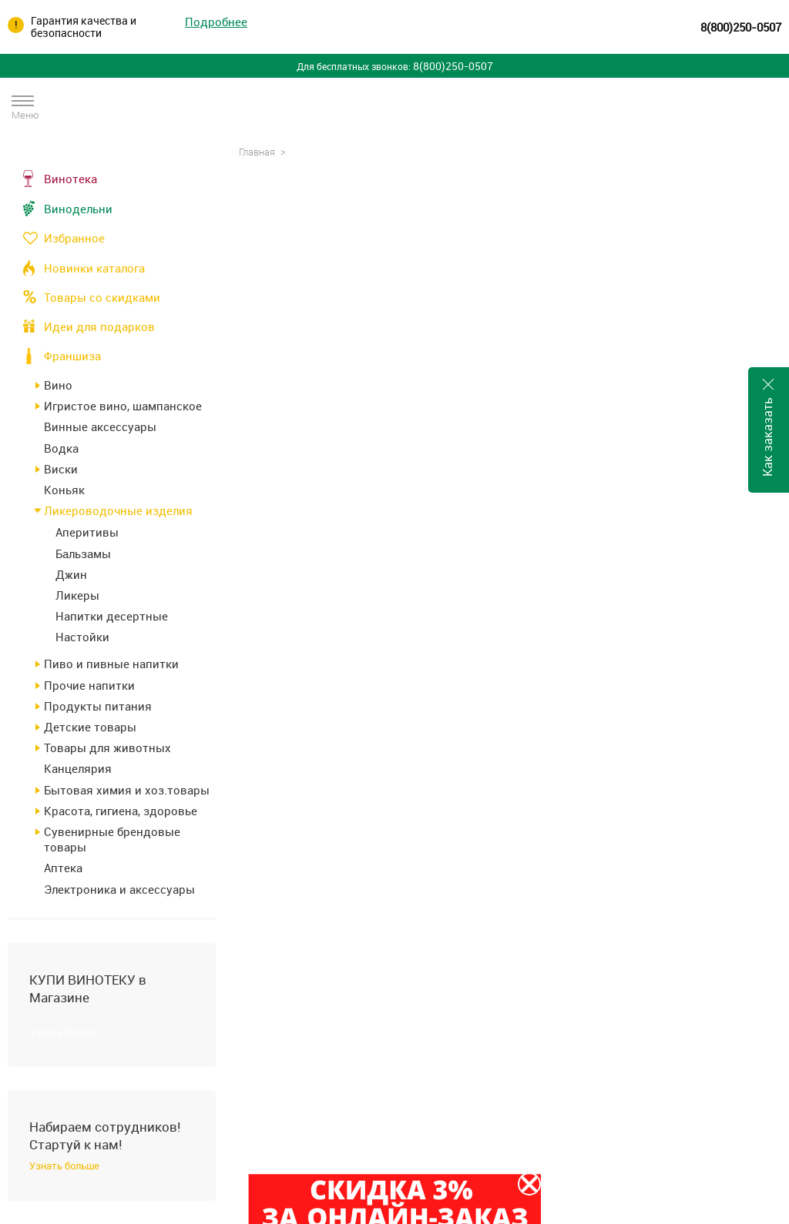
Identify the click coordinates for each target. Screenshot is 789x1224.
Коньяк (64, 489)
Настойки (82, 636)
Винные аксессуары (100, 426)
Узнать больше (64, 1031)
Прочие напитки (89, 685)
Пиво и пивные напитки (111, 663)
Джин (71, 574)
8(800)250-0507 (740, 27)
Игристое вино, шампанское (123, 405)
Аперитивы (87, 532)
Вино (58, 385)
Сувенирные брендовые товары (112, 839)
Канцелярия (78, 768)
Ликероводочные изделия (118, 510)
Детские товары (90, 726)
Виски (61, 469)
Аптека (63, 867)
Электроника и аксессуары (119, 889)
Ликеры (77, 595)
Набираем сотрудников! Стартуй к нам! (104, 1135)
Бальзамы (83, 553)
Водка (61, 448)
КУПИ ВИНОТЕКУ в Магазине (87, 988)
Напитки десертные (111, 616)
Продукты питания (98, 706)
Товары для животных (107, 747)
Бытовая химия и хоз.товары (127, 790)
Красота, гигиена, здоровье (120, 810)
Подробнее (216, 22)
